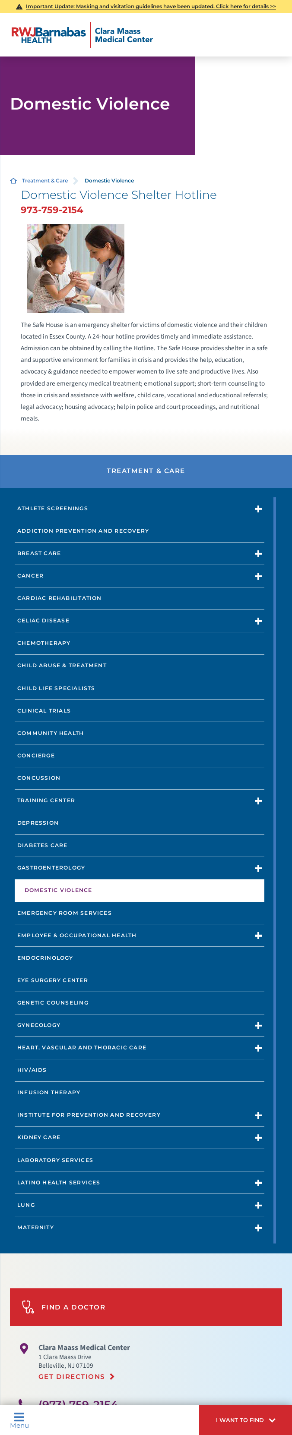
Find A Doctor (63, 1306)
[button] (245, 1420)
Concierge (36, 755)
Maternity (35, 1227)
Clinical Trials (44, 710)
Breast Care (39, 553)
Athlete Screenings (52, 508)
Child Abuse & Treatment (62, 665)
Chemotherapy (44, 643)
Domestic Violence (58, 890)
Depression (38, 823)
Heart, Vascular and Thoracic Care (81, 1047)
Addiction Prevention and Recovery (83, 531)
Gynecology (38, 1025)
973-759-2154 (52, 209)
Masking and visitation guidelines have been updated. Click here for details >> (151, 6)
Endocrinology (45, 958)
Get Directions (71, 1376)
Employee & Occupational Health (77, 935)
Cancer (30, 575)
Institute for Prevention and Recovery (89, 1115)
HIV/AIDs (32, 1070)
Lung (26, 1205)
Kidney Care (38, 1137)
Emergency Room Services (64, 913)
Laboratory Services (55, 1160)
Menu (19, 1420)
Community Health (50, 733)
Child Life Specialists (56, 688)
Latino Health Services (59, 1182)
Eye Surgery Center (52, 980)
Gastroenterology (51, 867)
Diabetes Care (42, 845)
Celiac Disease (43, 620)
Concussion (38, 778)
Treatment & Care (45, 180)
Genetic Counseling (53, 1002)
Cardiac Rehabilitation (59, 598)
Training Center (46, 800)
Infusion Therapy (48, 1092)
